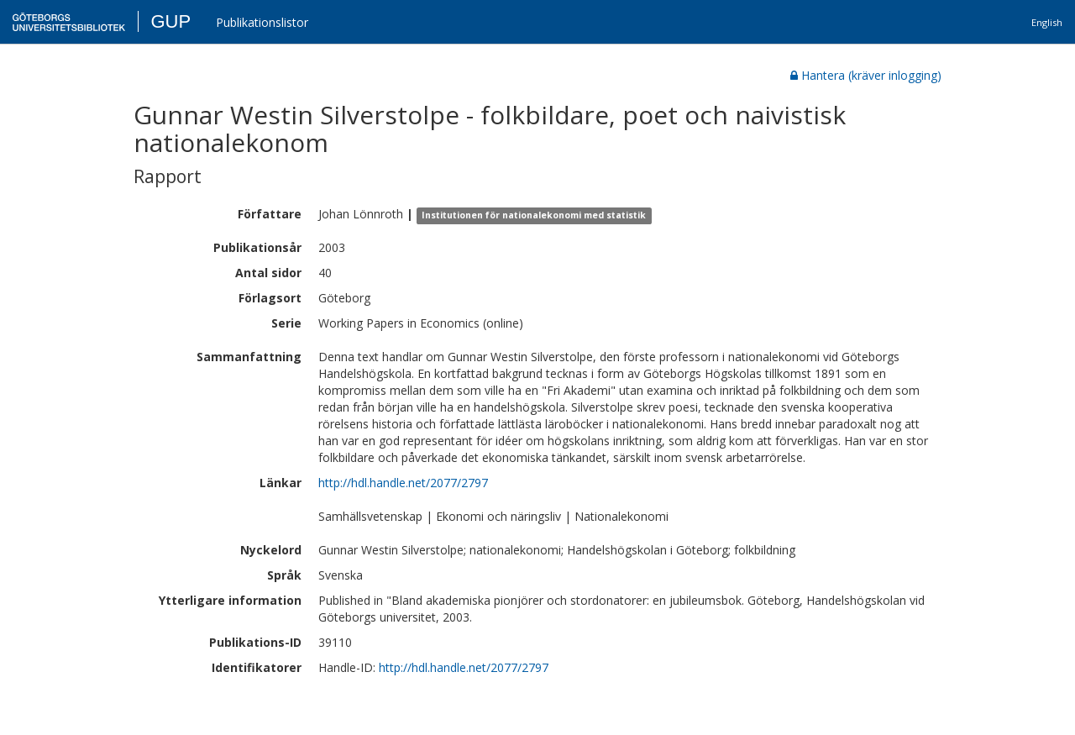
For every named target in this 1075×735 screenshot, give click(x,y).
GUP (170, 21)
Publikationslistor (262, 22)
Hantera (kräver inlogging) (865, 75)
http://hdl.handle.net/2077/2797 (403, 483)
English (1046, 22)
